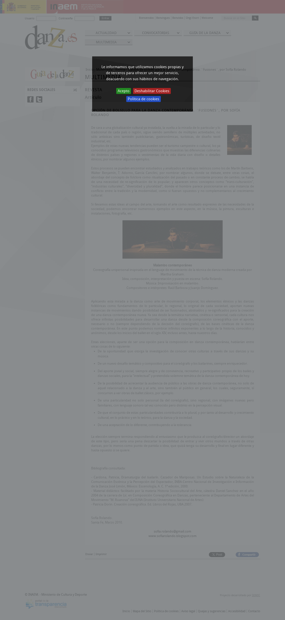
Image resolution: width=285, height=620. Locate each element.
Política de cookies (143, 99)
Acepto (123, 91)
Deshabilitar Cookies (151, 91)
